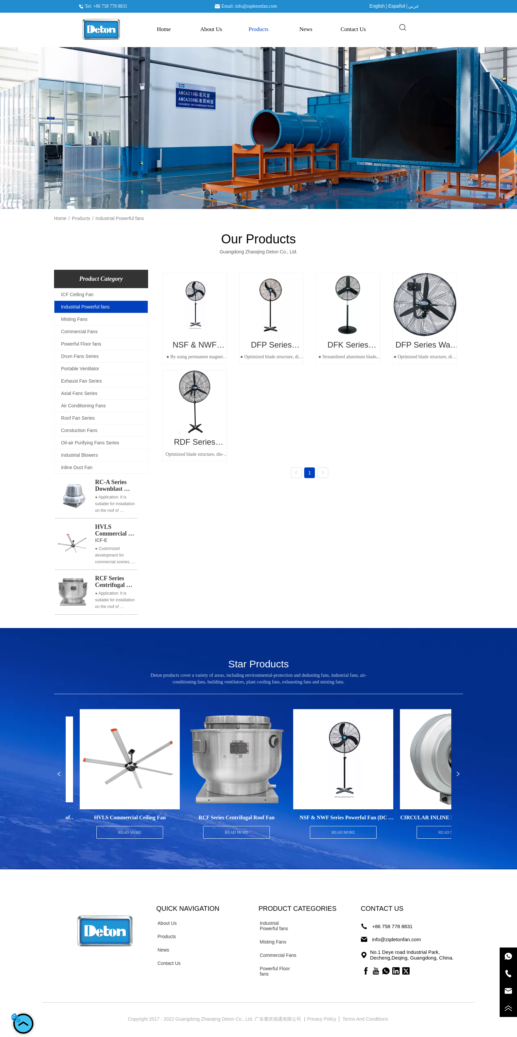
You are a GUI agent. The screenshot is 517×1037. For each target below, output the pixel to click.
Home (60, 218)
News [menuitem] (306, 29)
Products (81, 218)
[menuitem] (258, 29)
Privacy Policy (322, 1019)
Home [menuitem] (164, 29)
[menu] (258, 29)
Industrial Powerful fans (119, 218)
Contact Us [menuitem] (353, 29)
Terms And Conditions (366, 1019)
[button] (258, 29)
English (377, 6)
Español (396, 6)
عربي (413, 6)
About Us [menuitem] (211, 29)
